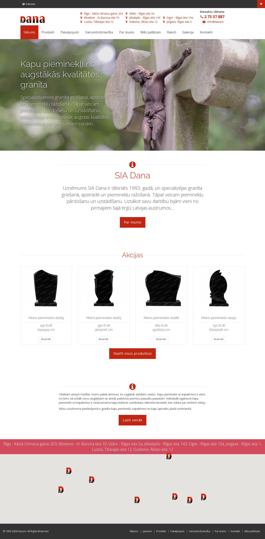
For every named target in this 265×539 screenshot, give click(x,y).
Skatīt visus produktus (132, 353)
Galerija (188, 32)
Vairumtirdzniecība (99, 32)
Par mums (126, 32)
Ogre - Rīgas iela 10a (178, 17)
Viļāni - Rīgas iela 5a (140, 13)
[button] (69, 470)
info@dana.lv (215, 22)
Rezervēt (46, 339)
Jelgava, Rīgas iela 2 (177, 22)
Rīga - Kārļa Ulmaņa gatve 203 (101, 13)
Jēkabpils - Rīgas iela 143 (143, 17)
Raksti (171, 32)
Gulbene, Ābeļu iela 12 (142, 22)
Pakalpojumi (70, 32)
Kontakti (206, 32)
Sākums (29, 32)
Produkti (48, 32)
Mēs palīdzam (150, 32)
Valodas (28, 4)
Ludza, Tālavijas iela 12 (97, 22)
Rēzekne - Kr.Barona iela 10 (99, 17)
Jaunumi (147, 531)
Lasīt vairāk (132, 420)
